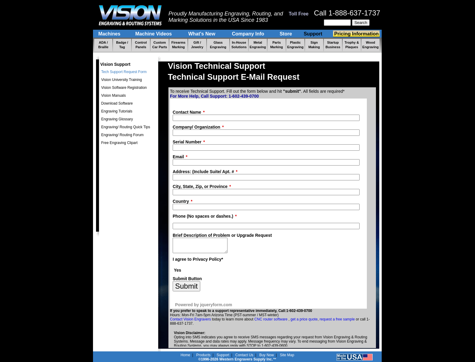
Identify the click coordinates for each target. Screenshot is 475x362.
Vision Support (115, 64)
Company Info (249, 33)
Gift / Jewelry (197, 45)
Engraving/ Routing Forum (122, 135)
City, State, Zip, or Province (200, 186)
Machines (110, 33)
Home (185, 355)
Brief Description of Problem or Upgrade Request (222, 235)
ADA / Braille (103, 45)
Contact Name (187, 112)
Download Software (117, 103)
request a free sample (337, 322)
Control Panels (141, 45)
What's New (202, 33)
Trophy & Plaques (351, 45)
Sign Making (314, 45)
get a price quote (304, 322)
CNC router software (271, 322)
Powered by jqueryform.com (203, 307)
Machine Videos (154, 33)
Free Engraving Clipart (119, 143)
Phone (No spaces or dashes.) (203, 216)
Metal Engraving (258, 45)
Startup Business (333, 45)
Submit (186, 289)
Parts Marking (276, 45)
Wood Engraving (370, 45)
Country (181, 201)
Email (178, 156)
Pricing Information (356, 33)
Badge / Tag (122, 45)
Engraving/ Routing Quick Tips (125, 127)
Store (286, 33)
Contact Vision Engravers (190, 322)
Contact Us (244, 355)
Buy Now (266, 355)
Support (313, 33)
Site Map (287, 355)
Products (203, 355)
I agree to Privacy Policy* (198, 262)
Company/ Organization (196, 127)
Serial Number (187, 141)
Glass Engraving (218, 45)
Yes (177, 272)
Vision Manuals (113, 95)
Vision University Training (121, 80)
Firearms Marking (178, 45)
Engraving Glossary (117, 119)
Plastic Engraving (295, 45)
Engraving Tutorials (116, 111)
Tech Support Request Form (124, 72)
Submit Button (187, 281)
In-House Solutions (239, 45)
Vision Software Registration (124, 87)
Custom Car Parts (159, 45)
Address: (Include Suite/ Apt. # (203, 171)
